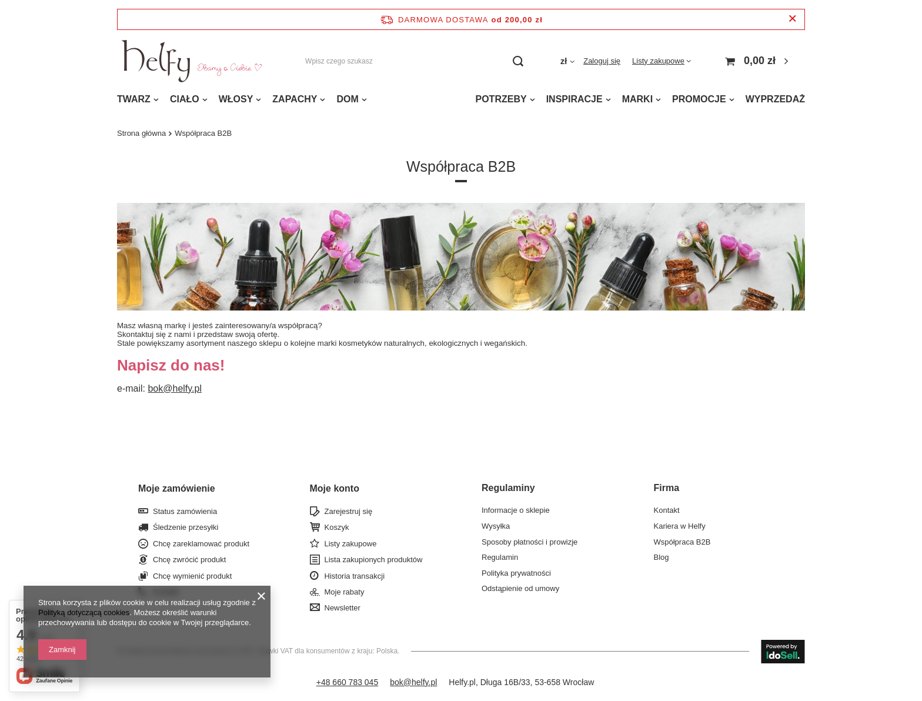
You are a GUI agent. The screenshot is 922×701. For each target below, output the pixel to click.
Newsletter (342, 607)
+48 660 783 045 (347, 682)
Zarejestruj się (349, 511)
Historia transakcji (355, 576)
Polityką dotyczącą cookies (83, 612)
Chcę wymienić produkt (192, 576)
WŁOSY (236, 99)
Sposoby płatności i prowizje (529, 542)
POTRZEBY (501, 99)
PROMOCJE (699, 99)
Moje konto (334, 488)
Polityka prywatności (516, 573)
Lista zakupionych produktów (374, 559)
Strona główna (141, 133)
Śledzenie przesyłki (185, 527)
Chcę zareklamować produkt (201, 543)
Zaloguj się (601, 60)
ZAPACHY (294, 99)
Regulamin (500, 557)
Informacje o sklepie (516, 510)
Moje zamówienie (176, 488)
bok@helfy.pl (175, 388)
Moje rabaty (345, 591)
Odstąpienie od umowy (520, 588)
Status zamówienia (185, 511)
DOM (347, 99)
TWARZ (134, 99)
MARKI (637, 99)
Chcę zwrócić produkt (189, 559)
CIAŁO (184, 99)
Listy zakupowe (658, 60)
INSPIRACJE (574, 99)
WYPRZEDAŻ (775, 99)
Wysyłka (496, 526)
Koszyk (337, 527)
